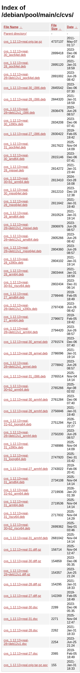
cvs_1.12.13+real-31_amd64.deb (16, 480)
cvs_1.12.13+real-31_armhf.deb (26, 538)
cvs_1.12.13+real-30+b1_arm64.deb (16, 180)
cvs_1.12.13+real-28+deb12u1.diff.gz (17, 572)
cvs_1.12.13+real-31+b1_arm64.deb (16, 491)
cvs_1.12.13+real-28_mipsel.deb (16, 168)
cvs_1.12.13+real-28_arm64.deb (16, 272)
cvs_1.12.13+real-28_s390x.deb (16, 260)
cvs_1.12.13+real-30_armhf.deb (26, 399)
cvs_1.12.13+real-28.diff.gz (22, 584)
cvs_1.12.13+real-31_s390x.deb (16, 445)
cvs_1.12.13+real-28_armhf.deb (26, 411)
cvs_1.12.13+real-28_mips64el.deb (16, 203)
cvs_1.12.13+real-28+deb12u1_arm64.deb (21, 330)
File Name (11, 27)
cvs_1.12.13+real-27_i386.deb (25, 134)
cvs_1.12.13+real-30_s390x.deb (16, 122)
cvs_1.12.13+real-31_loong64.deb (16, 457)
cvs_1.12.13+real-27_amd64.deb (16, 295)
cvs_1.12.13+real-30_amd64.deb (16, 157)
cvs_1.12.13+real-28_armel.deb (25, 353)
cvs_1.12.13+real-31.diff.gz (22, 549)
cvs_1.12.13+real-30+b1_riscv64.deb (17, 284)
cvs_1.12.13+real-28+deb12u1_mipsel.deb (21, 226)
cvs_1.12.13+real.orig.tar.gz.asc (26, 665)
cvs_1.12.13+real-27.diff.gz (22, 596)
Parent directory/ (15, 33)
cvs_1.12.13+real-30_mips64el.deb (16, 191)
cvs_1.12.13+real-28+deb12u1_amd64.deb (21, 237)
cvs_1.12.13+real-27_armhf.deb (26, 469)
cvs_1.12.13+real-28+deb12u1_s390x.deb (20, 307)
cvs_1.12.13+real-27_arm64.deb (16, 318)
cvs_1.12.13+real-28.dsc (21, 630)
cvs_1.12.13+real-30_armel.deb (25, 342)
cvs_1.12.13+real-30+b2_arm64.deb (16, 387)
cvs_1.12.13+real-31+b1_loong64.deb (17, 422)
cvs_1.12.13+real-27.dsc (21, 653)
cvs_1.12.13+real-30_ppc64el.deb (16, 53)
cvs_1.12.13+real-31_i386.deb (25, 376)
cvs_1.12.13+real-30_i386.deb (25, 88)
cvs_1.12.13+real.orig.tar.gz (23, 41)
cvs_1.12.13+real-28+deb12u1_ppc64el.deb (22, 76)
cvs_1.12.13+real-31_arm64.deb (16, 503)
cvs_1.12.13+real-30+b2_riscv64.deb (17, 526)
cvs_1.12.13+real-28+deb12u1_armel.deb (20, 364)
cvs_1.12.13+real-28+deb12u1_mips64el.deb (22, 249)
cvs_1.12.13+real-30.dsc (21, 607)
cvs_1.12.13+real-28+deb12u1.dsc (16, 642)
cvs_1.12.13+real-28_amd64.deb (16, 214)
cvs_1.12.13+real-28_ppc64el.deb (16, 64)
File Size (54, 27)
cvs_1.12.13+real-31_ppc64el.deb (16, 145)
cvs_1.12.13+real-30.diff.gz (22, 561)
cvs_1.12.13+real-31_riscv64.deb (16, 515)
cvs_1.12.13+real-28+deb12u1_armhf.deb (20, 434)
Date (70, 27)
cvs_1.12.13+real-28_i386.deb (25, 99)
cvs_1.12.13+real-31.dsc (21, 619)
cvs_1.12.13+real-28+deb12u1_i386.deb (19, 110)
